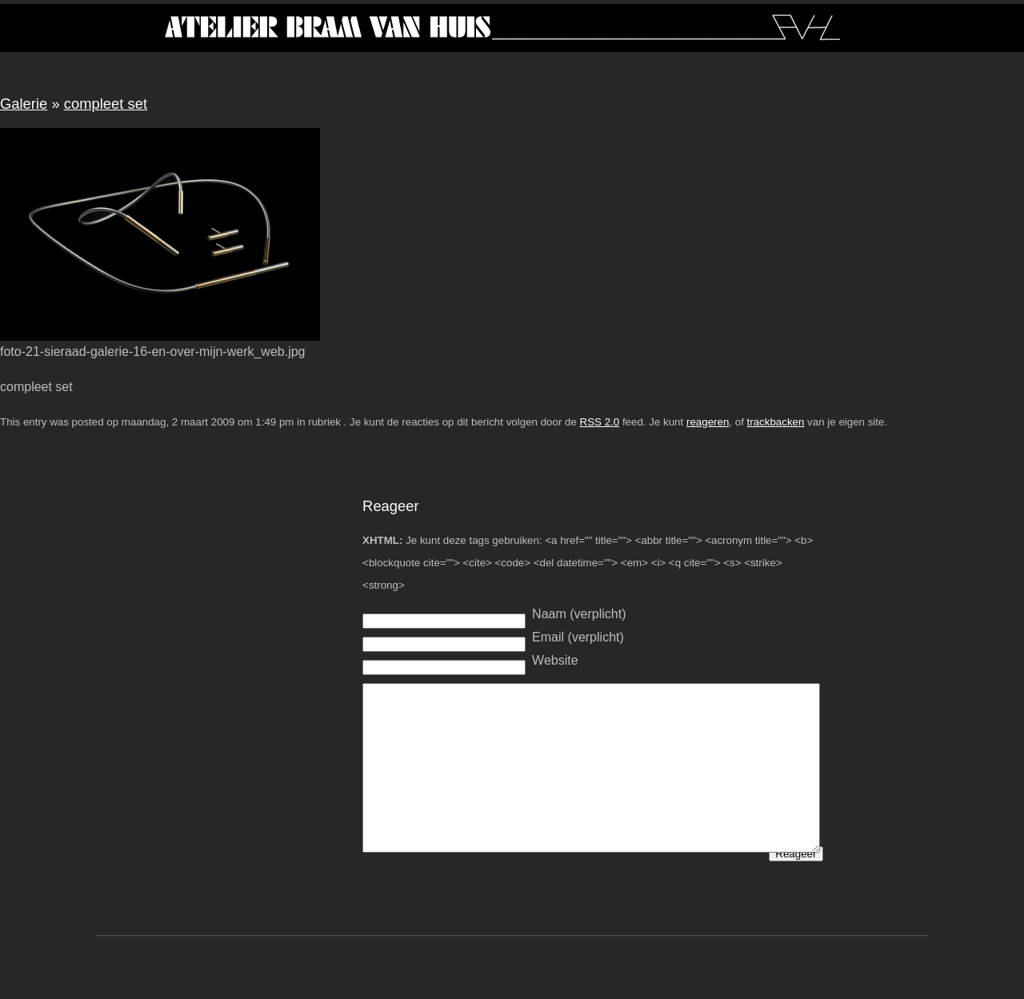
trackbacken (776, 422)
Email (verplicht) (578, 637)
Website (555, 660)
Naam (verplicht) (579, 614)
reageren (707, 422)
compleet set (105, 103)
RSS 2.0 (600, 422)
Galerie (23, 103)
